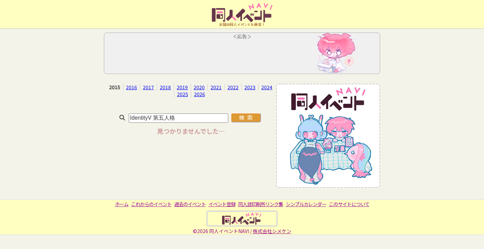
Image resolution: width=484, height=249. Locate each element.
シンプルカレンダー (306, 204)
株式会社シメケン (272, 231)
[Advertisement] (242, 55)
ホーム (121, 204)
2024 (266, 87)
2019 (182, 87)
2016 (131, 87)
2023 (249, 87)
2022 (233, 87)
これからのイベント (151, 204)
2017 (148, 87)
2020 (199, 87)
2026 (199, 94)
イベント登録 (222, 204)
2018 (165, 87)
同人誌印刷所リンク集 (260, 204)
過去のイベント (190, 204)
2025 (182, 94)
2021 (216, 87)
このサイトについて (349, 204)
